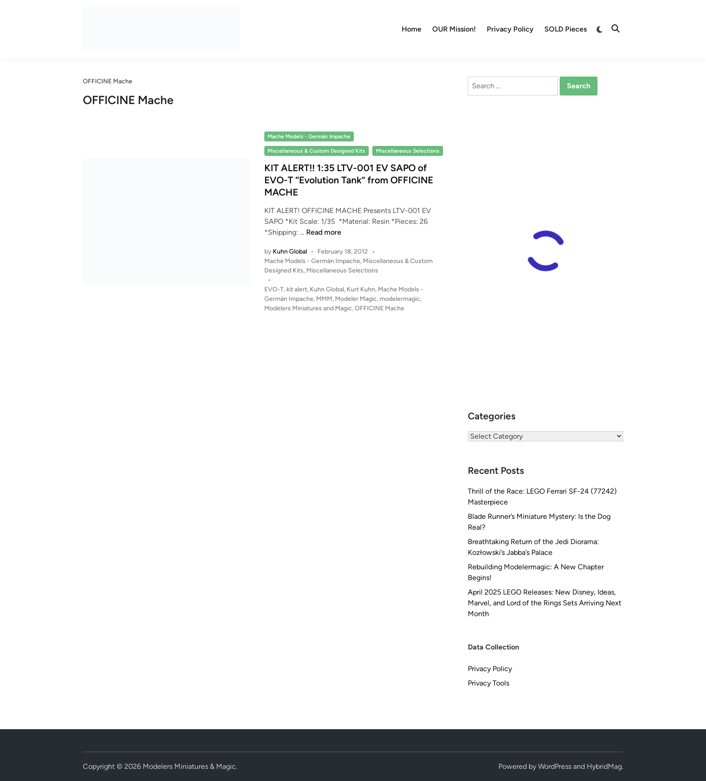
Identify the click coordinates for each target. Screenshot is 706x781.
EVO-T (274, 289)
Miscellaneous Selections (407, 151)
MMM (324, 299)
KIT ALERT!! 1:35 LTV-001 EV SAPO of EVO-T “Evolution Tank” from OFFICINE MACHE (348, 180)
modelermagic (400, 299)
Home (411, 29)
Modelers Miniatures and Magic (308, 308)
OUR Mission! (454, 29)
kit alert (296, 289)
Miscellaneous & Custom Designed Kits (316, 151)
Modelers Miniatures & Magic (189, 766)
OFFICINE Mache (379, 308)
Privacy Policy (510, 29)
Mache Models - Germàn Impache (308, 136)
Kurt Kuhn (361, 289)
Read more (323, 232)
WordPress (554, 766)
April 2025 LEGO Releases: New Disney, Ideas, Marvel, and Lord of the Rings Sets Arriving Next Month (544, 603)
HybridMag (604, 766)
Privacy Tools (488, 683)
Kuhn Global (290, 251)
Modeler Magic (356, 299)
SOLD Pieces (565, 29)
